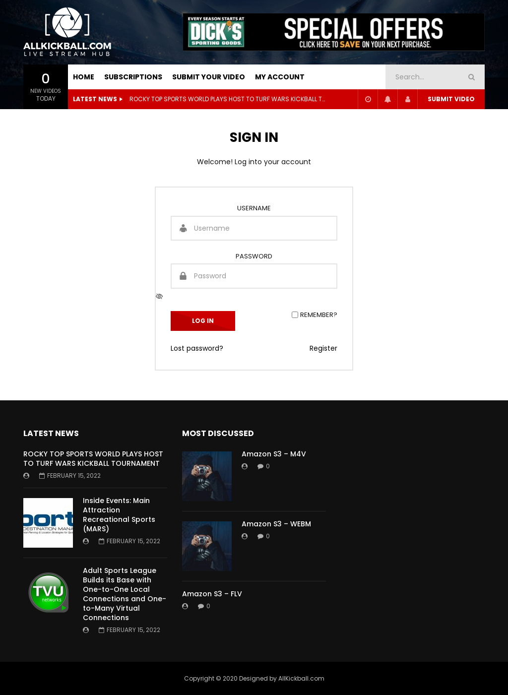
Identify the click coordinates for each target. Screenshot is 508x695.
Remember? (318, 315)
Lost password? (197, 348)
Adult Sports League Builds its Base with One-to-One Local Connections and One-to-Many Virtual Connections (124, 594)
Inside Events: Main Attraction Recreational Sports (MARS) (119, 515)
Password (254, 256)
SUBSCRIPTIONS (133, 77)
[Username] (254, 228)
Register (323, 348)
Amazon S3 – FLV (212, 594)
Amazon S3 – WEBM (276, 524)
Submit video (451, 99)
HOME (83, 77)
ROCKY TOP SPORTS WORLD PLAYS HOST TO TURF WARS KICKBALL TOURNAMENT (228, 99)
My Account (280, 77)
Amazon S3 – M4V (274, 454)
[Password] (254, 275)
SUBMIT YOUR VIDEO (208, 77)
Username (254, 208)
